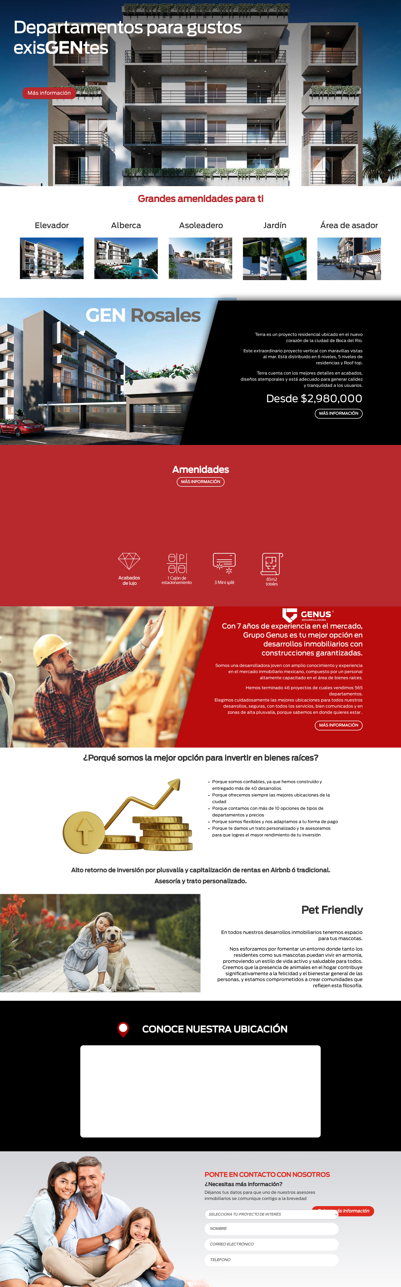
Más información (49, 93)
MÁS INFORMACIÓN (338, 414)
